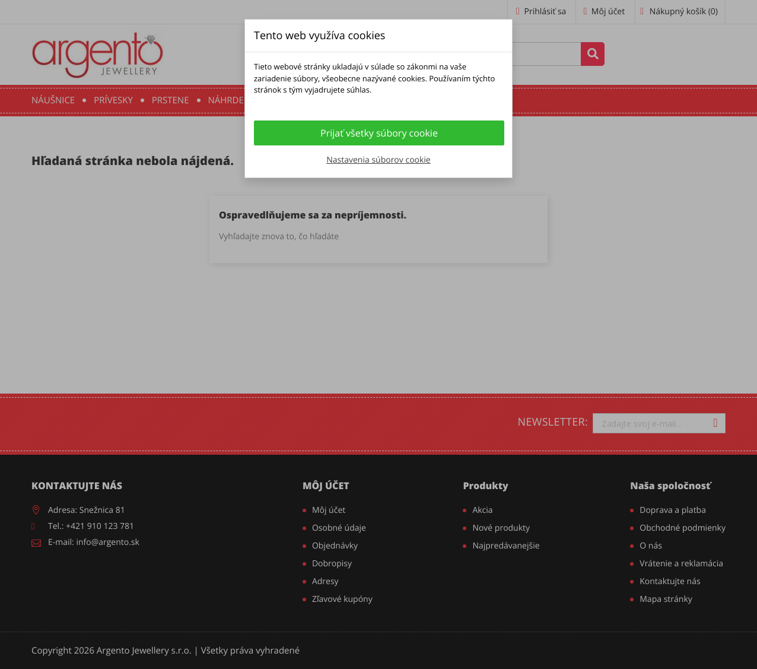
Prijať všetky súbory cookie (379, 132)
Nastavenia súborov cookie (378, 160)
